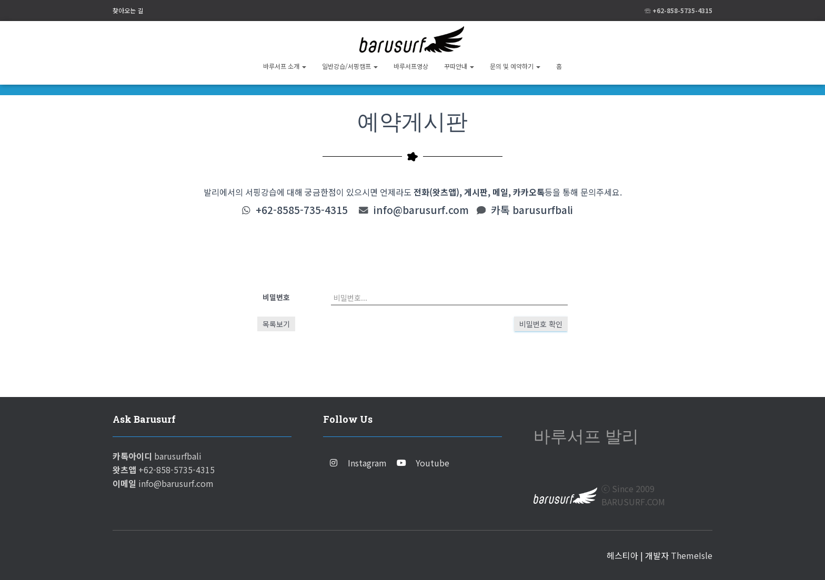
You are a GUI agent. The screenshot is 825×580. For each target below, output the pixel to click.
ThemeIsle (691, 555)
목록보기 (276, 324)
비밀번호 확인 (540, 324)
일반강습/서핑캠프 (350, 66)
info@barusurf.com (421, 209)
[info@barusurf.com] (363, 210)
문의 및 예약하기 (515, 66)
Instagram (367, 462)
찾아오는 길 (128, 10)
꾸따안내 (459, 66)
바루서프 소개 (284, 66)
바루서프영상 (411, 66)
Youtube (432, 462)
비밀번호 (276, 297)
